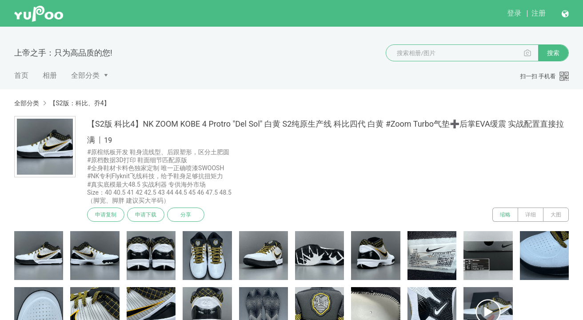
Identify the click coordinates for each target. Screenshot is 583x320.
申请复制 (105, 215)
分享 (185, 215)
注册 (538, 13)
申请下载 (145, 215)
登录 (514, 13)
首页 (21, 75)
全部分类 (85, 75)
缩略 (505, 215)
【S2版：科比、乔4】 (79, 103)
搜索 (553, 52)
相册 (50, 75)
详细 (530, 215)
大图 (556, 215)
